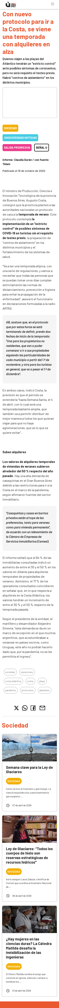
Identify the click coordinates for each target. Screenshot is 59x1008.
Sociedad (10, 128)
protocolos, (28, 690)
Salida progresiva (17, 147)
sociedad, (10, 671)
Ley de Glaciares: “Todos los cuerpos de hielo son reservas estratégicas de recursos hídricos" (29, 855)
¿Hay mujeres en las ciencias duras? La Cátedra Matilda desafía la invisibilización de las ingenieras (29, 948)
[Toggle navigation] (52, 4)
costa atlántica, (13, 681)
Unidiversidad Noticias (20, 137)
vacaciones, (27, 671)
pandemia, (10, 690)
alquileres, (44, 690)
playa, (42, 681)
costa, (30, 681)
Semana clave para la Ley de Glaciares (29, 769)
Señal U (41, 147)
